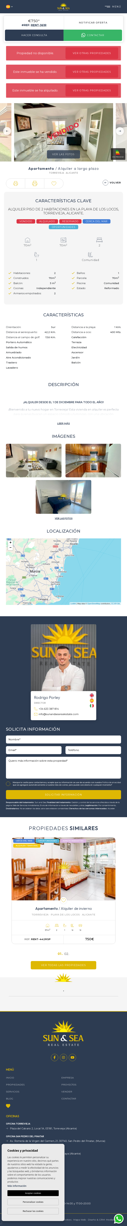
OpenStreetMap (93, 604)
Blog (9, 1098)
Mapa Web (79, 1219)
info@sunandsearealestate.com (56, 714)
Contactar (92, 35)
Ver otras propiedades (92, 53)
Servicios (12, 1091)
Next (120, 131)
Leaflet (73, 604)
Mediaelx (111, 1219)
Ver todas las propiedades (63, 965)
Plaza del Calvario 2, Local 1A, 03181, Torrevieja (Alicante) (41, 1128)
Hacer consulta (34, 35)
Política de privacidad (111, 782)
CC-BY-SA (115, 604)
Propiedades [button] (15, 1084)
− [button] (10, 547)
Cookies (66, 1219)
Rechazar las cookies (33, 1211)
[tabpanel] (63, 890)
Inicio (10, 1077)
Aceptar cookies (33, 1193)
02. (66, 954)
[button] (15, 183)
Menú (113, 6)
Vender (66, 1091)
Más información (16, 1185)
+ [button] (10, 542)
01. (60, 954)
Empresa (67, 1077)
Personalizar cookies (33, 1201)
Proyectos (68, 1084)
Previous (7, 131)
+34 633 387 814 (46, 709)
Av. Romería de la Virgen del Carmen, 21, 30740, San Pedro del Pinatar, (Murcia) (55, 1141)
